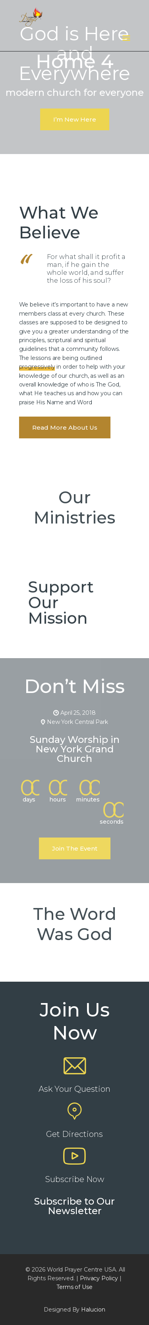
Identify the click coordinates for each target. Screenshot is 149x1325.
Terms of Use (74, 1287)
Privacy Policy (99, 1278)
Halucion (93, 1309)
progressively (37, 366)
